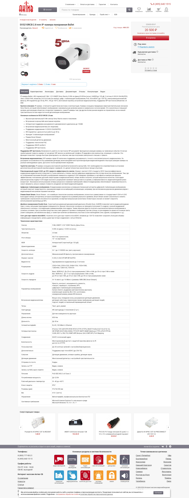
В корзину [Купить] (151, 38)
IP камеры (43, 20)
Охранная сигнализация (125, 461)
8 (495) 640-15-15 (25, 459)
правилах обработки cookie (68, 494)
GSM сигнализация (98, 461)
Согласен (158, 493)
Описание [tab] (24, 92)
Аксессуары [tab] (49, 92)
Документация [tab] (71, 92)
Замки (111, 476)
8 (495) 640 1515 (161, 3)
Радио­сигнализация (85, 461)
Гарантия (102, 4)
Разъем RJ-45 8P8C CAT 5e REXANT (37, 425)
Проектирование (79, 14)
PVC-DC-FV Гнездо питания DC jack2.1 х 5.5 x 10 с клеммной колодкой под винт (113, 426)
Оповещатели (125, 476)
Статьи (21, 485)
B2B (115, 14)
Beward (53, 20)
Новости (21, 481)
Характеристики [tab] (36, 92)
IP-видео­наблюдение (72, 461)
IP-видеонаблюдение (28, 20)
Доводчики (111, 461)
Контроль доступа (85, 476)
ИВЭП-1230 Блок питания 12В (75, 425)
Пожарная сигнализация (59, 477)
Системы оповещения (98, 477)
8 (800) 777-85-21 (25, 455)
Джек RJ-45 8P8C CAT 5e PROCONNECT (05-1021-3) (151, 426)
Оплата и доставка (87, 4)
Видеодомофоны (72, 476)
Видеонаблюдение (59, 461)
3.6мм (40, 84)
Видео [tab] (102, 92)
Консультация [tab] (93, 92)
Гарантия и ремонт (26, 488)
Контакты (114, 4)
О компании (23, 478)
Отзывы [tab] (82, 92)
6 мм (53, 84)
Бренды (92, 14)
